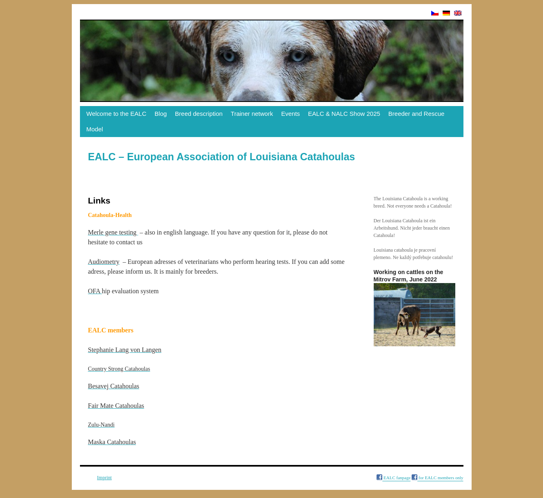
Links (87, 477)
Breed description (199, 113)
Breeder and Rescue (416, 113)
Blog (161, 113)
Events (290, 113)
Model (94, 129)
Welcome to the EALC (116, 113)
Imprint (104, 477)
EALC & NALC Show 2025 (344, 113)
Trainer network (252, 113)
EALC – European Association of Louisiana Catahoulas (221, 156)
